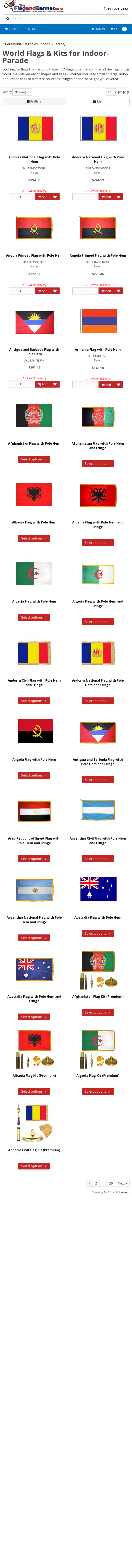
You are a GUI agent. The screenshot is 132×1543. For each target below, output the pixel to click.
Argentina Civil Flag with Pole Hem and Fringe (98, 840)
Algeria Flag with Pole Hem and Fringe (97, 603)
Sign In (98, 29)
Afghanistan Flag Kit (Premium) (98, 996)
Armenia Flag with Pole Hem (98, 349)
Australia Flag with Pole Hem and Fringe (34, 998)
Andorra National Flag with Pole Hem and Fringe (98, 682)
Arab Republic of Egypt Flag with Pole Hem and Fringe (34, 840)
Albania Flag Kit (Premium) (34, 1075)
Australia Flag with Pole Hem (97, 917)
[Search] (7, 18)
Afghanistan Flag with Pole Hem (34, 443)
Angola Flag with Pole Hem (34, 759)
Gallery (34, 101)
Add (42, 197)
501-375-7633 (115, 8)
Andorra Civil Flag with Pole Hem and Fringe (34, 682)
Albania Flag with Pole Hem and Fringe (97, 524)
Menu (32, 29)
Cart (119, 29)
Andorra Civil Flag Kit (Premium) (34, 1150)
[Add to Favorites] (55, 197)
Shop (12, 29)
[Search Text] (69, 18)
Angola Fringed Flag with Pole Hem (34, 255)
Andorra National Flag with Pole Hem (34, 159)
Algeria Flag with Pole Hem (34, 601)
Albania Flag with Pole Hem (34, 522)
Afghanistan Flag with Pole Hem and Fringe (98, 445)
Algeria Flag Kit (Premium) (97, 1075)
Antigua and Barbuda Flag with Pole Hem (34, 351)
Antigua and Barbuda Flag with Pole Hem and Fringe (98, 761)
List (98, 101)
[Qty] (22, 197)
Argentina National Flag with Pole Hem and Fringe (34, 919)
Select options (34, 459)
